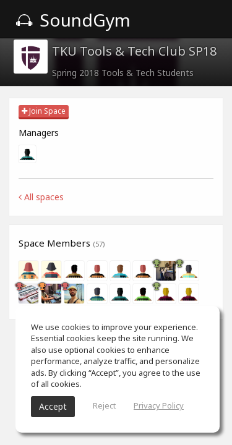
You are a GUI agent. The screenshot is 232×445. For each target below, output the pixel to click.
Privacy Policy (159, 405)
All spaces (41, 197)
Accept (53, 406)
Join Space (44, 111)
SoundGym (73, 20)
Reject (104, 405)
